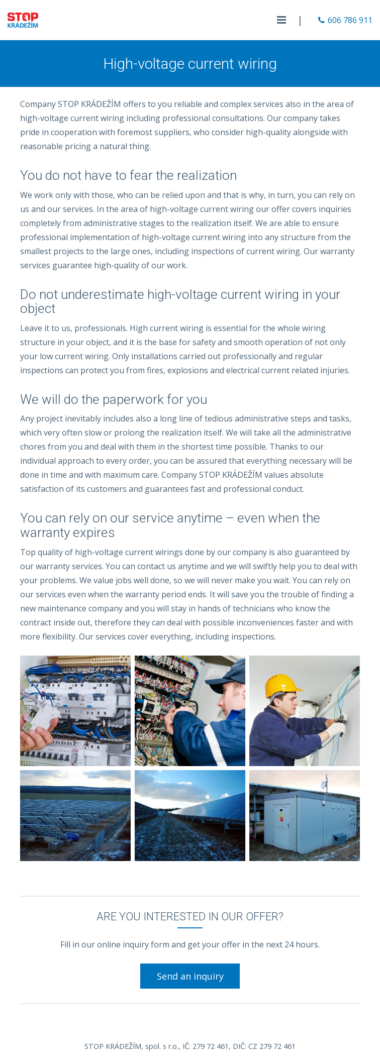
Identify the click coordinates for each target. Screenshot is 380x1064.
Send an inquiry (190, 976)
